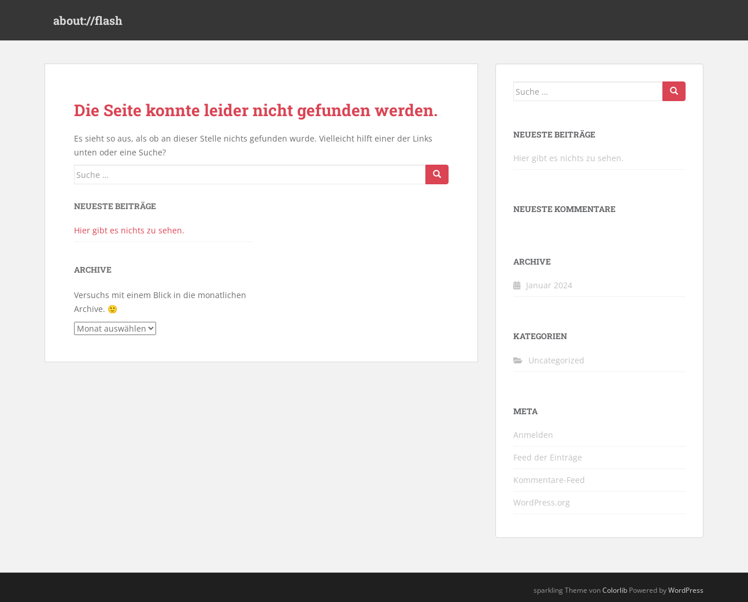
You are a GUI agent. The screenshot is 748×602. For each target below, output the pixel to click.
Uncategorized (556, 360)
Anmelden (533, 434)
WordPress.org (541, 502)
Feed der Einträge (547, 457)
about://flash (88, 20)
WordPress (685, 590)
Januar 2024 (549, 285)
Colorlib (614, 590)
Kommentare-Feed (549, 479)
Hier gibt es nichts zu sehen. (129, 230)
